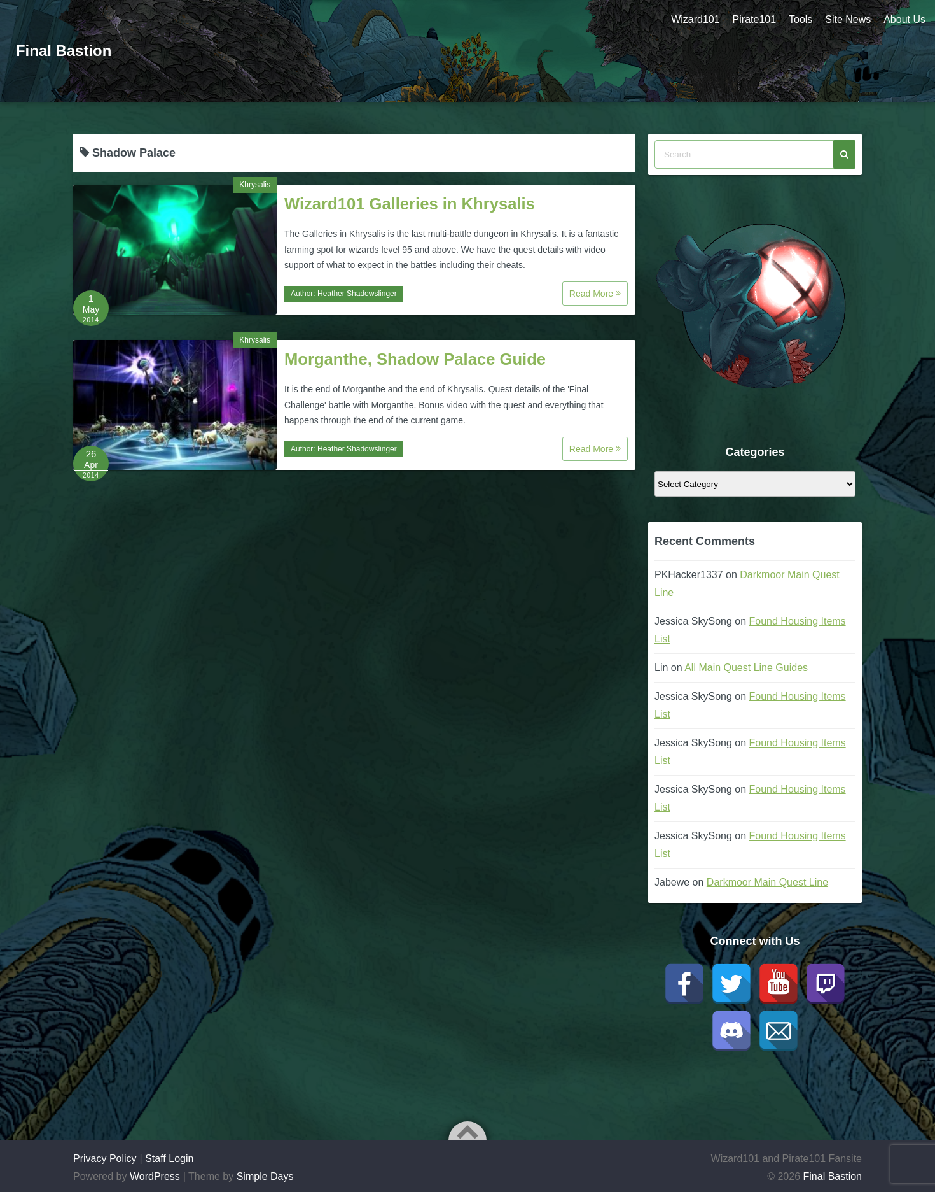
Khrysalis (254, 184)
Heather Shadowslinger (357, 293)
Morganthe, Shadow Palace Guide (415, 359)
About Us (904, 19)
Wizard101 (695, 19)
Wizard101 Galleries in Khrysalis (409, 204)
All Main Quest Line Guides (746, 667)
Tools (800, 19)
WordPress (155, 1176)
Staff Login (169, 1158)
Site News (848, 19)
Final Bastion (64, 50)
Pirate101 (754, 19)
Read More (595, 293)
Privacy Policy (105, 1158)
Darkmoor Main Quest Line (767, 882)
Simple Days (265, 1176)
